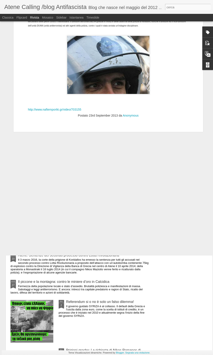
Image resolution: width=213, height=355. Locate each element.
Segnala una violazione (137, 352)
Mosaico (47, 17)
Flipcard (21, 17)
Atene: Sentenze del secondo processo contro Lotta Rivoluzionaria (68, 255)
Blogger (120, 352)
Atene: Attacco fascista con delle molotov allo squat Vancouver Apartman (73, 199)
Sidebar (61, 17)
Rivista (34, 17)
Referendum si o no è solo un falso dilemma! (100, 302)
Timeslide (92, 17)
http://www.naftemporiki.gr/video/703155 (54, 69)
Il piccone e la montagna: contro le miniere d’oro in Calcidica (63, 281)
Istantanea (76, 17)
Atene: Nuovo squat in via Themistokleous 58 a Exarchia (61, 235)
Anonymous (131, 75)
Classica (7, 17)
